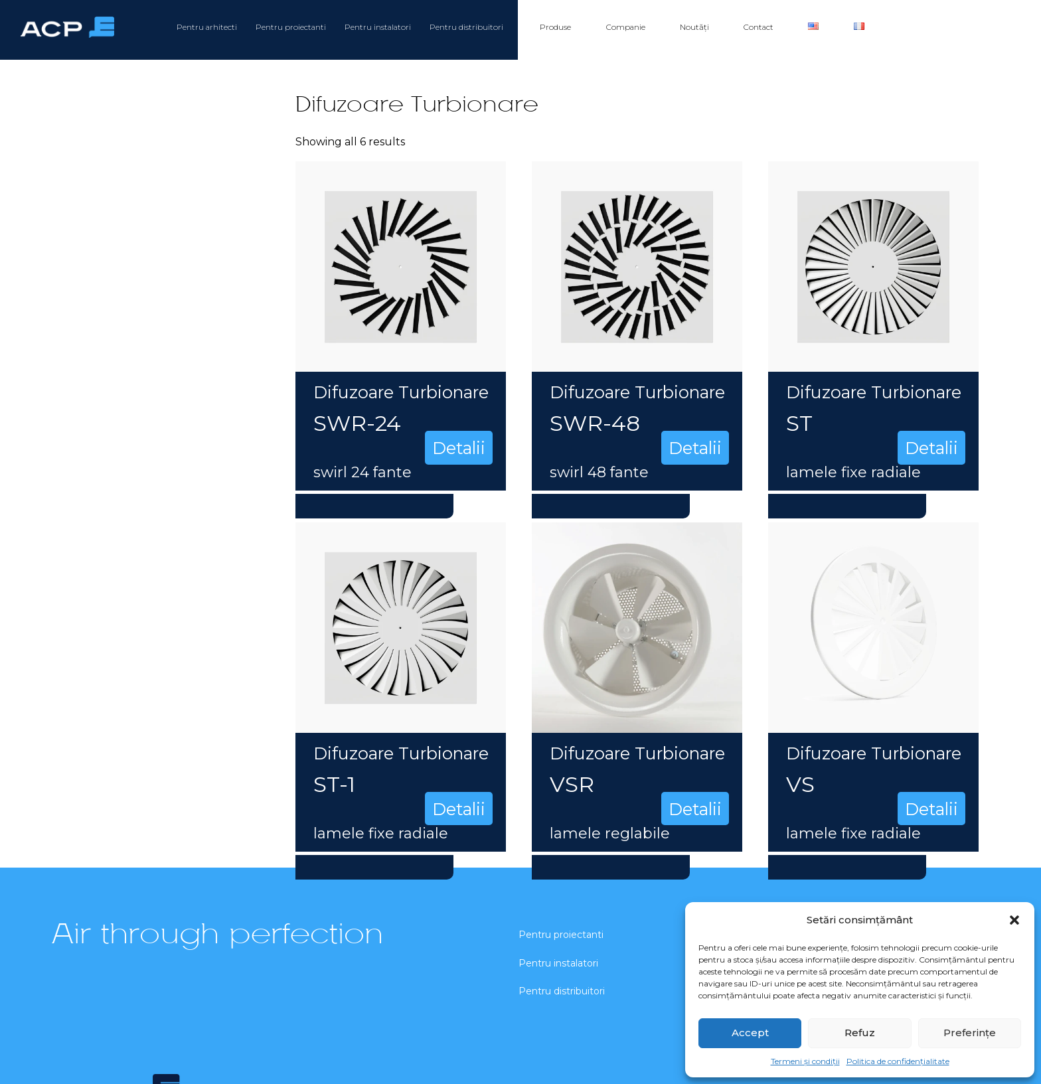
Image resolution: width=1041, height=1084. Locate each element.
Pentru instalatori (378, 27)
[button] (1014, 920)
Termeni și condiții (805, 1061)
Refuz (859, 1032)
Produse (555, 27)
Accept (750, 1032)
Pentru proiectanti (291, 27)
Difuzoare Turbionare (401, 392)
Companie (625, 27)
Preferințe (969, 1032)
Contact (758, 27)
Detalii (458, 447)
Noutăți (694, 27)
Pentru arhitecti (207, 27)
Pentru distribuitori (466, 27)
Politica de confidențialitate (897, 1061)
